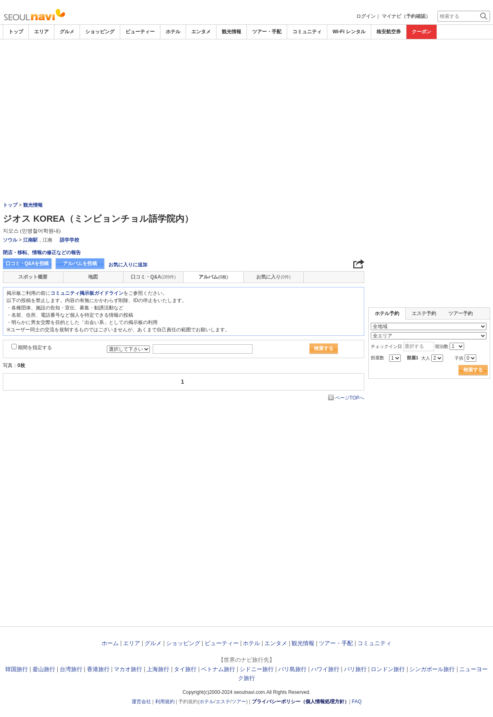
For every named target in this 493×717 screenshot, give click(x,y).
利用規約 (165, 701)
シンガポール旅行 (432, 669)
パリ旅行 (355, 669)
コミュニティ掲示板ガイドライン (86, 293)
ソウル (10, 240)
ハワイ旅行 (325, 669)
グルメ (67, 32)
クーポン (421, 32)
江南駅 (30, 240)
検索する (323, 348)
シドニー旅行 (257, 669)
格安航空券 (388, 32)
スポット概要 (33, 277)
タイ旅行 (185, 669)
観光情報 (231, 32)
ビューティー (140, 32)
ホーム (110, 643)
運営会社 (141, 701)
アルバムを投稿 (80, 263)
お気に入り (273, 277)
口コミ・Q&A (153, 277)
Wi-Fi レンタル (349, 32)
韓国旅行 (16, 669)
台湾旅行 (71, 669)
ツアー (238, 701)
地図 (93, 277)
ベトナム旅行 (218, 669)
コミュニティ (307, 32)
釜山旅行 (43, 669)
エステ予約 (424, 313)
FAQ (356, 701)
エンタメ (201, 32)
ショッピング (100, 32)
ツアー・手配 (266, 32)
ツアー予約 (460, 313)
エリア (41, 32)
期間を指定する (35, 347)
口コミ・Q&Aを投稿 (27, 263)
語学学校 (69, 240)
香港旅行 (98, 669)
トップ (16, 32)
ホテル (173, 32)
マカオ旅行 (128, 669)
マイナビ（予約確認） (406, 16)
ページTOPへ (349, 398)
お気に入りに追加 (127, 265)
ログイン (366, 16)
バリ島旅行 (292, 669)
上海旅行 (158, 669)
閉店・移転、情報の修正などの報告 (42, 252)
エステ (223, 701)
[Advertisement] (246, 100)
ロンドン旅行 (388, 669)
